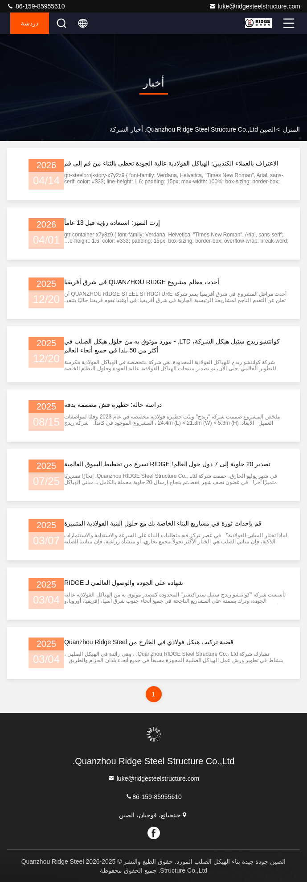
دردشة (29, 23)
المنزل (291, 129)
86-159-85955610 (36, 6)
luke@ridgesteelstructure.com (254, 6)
